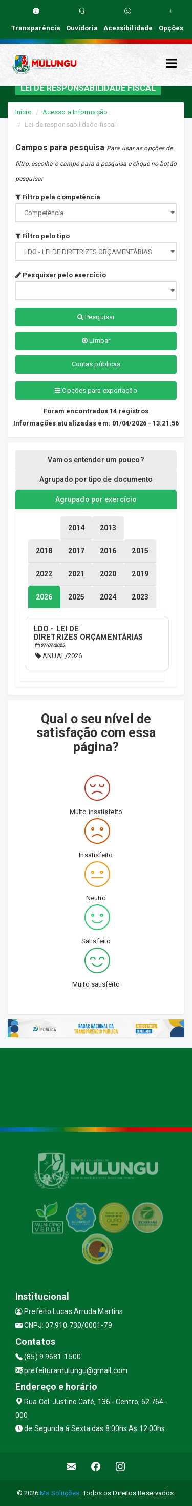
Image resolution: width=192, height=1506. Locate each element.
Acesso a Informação (75, 112)
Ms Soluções (59, 1493)
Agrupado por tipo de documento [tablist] (96, 479)
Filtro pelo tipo (42, 236)
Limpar (96, 340)
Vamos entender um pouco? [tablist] (96, 460)
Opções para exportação (96, 390)
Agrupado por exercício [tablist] (96, 499)
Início (23, 112)
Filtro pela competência (58, 197)
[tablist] (44, 597)
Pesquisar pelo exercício (60, 275)
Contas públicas (96, 364)
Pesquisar (96, 317)
